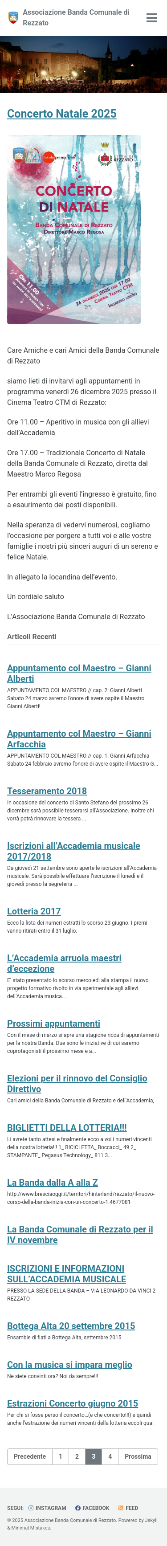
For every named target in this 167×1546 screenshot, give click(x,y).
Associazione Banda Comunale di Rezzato (76, 17)
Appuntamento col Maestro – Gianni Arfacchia (79, 739)
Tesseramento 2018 (47, 791)
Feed (128, 1508)
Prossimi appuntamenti (53, 1023)
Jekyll (151, 1520)
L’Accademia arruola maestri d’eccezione (64, 963)
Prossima (138, 1456)
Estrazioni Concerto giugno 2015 (72, 1403)
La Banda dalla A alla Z (52, 1182)
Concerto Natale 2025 (62, 113)
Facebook (92, 1508)
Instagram (47, 1508)
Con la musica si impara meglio (69, 1364)
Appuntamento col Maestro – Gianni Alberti (79, 673)
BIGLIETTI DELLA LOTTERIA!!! (67, 1127)
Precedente (30, 1456)
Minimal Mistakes (31, 1528)
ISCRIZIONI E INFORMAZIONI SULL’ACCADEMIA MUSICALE (66, 1274)
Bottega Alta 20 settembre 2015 (71, 1326)
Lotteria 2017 (34, 911)
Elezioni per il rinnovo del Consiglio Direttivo (77, 1083)
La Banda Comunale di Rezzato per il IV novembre (80, 1234)
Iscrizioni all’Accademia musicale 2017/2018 (73, 851)
